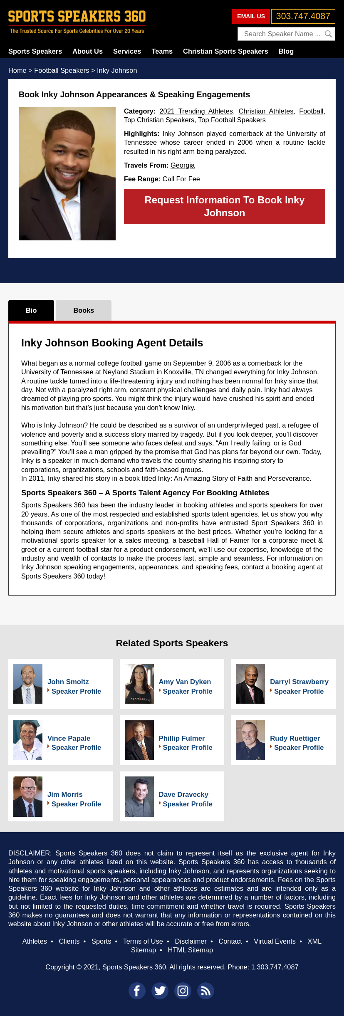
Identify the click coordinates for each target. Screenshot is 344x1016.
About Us (87, 51)
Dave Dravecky (183, 794)
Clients (69, 941)
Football (311, 111)
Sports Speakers (35, 51)
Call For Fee (181, 179)
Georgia (183, 165)
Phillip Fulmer (182, 738)
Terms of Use (143, 941)
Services (127, 51)
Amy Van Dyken (185, 682)
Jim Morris (65, 794)
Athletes (34, 941)
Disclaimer (190, 941)
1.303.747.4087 (275, 967)
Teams (162, 51)
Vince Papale (68, 738)
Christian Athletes (266, 111)
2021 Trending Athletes (196, 111)
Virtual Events (275, 941)
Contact (230, 941)
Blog (286, 51)
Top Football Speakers (232, 120)
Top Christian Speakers (159, 120)
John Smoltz (68, 682)
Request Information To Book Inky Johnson (225, 206)
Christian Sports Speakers (225, 51)
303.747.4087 (303, 16)
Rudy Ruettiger (295, 738)
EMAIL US (251, 16)
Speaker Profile (76, 691)
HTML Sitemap (190, 950)
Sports (101, 941)
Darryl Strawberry (299, 682)
